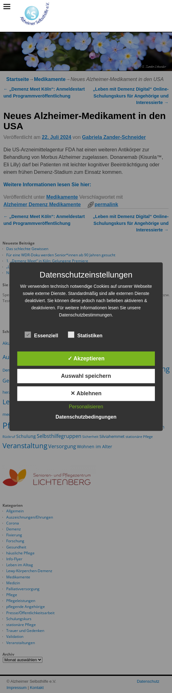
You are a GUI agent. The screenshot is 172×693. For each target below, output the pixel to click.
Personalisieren (86, 406)
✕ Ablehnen (85, 394)
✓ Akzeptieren (86, 358)
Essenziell (41, 334)
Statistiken (85, 334)
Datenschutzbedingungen (86, 417)
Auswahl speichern (86, 376)
